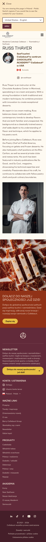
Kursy (4, 488)
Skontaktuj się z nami (11, 425)
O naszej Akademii (10, 500)
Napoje (5, 477)
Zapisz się (10, 321)
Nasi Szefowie (8, 492)
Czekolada (6, 445)
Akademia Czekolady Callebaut (14, 42)
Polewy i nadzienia (10, 457)
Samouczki (6, 504)
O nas (4, 417)
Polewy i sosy (7, 469)
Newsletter (7, 429)
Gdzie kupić (7, 433)
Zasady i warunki (23, 530)
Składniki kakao (8, 449)
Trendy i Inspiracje (10, 409)
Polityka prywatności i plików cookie (23, 534)
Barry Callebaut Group (12, 421)
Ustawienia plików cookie (23, 537)
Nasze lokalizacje (9, 496)
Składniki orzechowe (10, 453)
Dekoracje (6, 465)
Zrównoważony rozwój (11, 413)
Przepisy (5, 405)
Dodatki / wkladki (9, 461)
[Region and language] (23, 20)
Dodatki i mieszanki (10, 473)
